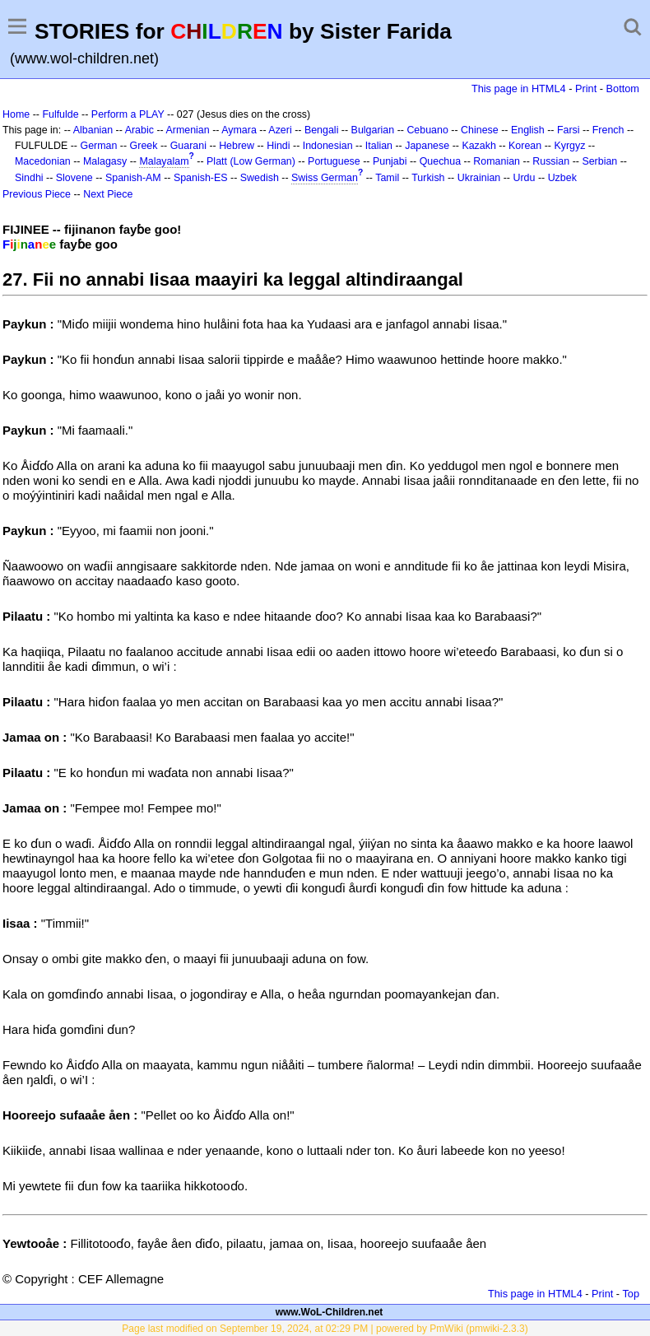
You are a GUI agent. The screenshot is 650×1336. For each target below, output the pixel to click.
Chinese (480, 130)
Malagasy (105, 161)
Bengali (321, 130)
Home (16, 114)
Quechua (440, 161)
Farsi (568, 130)
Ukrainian (479, 178)
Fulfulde (60, 114)
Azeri (279, 130)
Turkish (427, 178)
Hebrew (236, 145)
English (528, 130)
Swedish (259, 178)
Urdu (524, 178)
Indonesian (328, 145)
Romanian (496, 161)
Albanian (93, 130)
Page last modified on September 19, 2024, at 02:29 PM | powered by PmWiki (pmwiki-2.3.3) (324, 1328)
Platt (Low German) (251, 161)
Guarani (188, 145)
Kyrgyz (569, 145)
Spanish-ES (201, 178)
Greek (144, 145)
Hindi (278, 145)
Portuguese (334, 161)
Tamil (387, 178)
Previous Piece (36, 194)
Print (586, 88)
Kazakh (479, 145)
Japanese (427, 145)
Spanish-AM (133, 178)
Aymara (239, 130)
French (608, 130)
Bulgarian (373, 130)
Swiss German (324, 178)
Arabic (139, 130)
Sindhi (29, 178)
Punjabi (390, 161)
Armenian (187, 130)
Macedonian (43, 161)
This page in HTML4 (518, 88)
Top (630, 1293)
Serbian (599, 161)
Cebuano (427, 130)
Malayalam (163, 161)
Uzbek (562, 178)
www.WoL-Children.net (329, 1312)
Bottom (622, 88)
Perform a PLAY (128, 114)
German (98, 145)
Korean (524, 145)
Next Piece (107, 194)
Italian (378, 145)
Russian (550, 161)
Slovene (74, 178)
